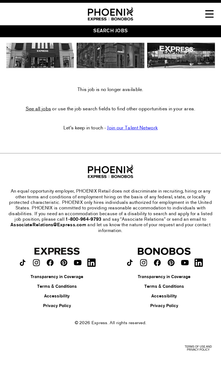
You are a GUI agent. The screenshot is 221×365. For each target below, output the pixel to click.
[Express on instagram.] (36, 262)
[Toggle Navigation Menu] (209, 14)
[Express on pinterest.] (63, 262)
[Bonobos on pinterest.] (171, 262)
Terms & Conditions (57, 286)
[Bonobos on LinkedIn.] (198, 262)
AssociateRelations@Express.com (48, 225)
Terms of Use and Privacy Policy (198, 348)
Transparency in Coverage (57, 277)
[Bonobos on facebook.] (157, 262)
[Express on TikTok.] (22, 262)
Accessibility (57, 296)
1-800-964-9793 (83, 219)
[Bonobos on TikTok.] (129, 262)
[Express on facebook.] (50, 262)
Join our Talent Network (132, 128)
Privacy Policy (57, 306)
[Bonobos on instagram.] (143, 262)
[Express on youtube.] (77, 262)
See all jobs (38, 109)
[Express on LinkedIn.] (91, 262)
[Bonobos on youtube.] (184, 262)
